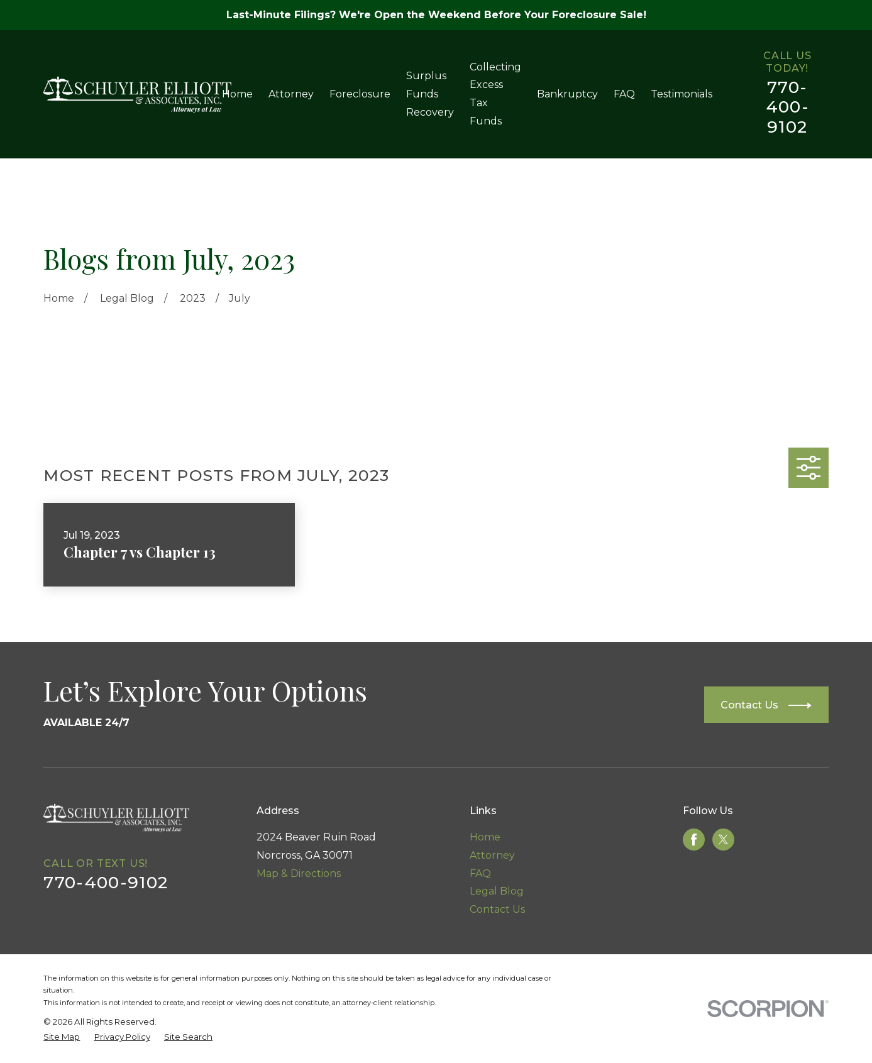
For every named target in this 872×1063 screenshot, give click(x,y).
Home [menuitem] (237, 94)
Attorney (492, 855)
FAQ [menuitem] (624, 94)
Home (485, 837)
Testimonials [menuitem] (681, 94)
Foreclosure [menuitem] (359, 94)
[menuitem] (61, 1037)
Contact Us (497, 909)
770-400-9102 (787, 107)
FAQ (480, 873)
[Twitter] (723, 839)
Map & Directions (299, 873)
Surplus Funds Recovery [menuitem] (430, 94)
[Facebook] (694, 839)
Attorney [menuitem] (291, 94)
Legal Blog (497, 891)
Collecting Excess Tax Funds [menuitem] (495, 94)
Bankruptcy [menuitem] (567, 94)
